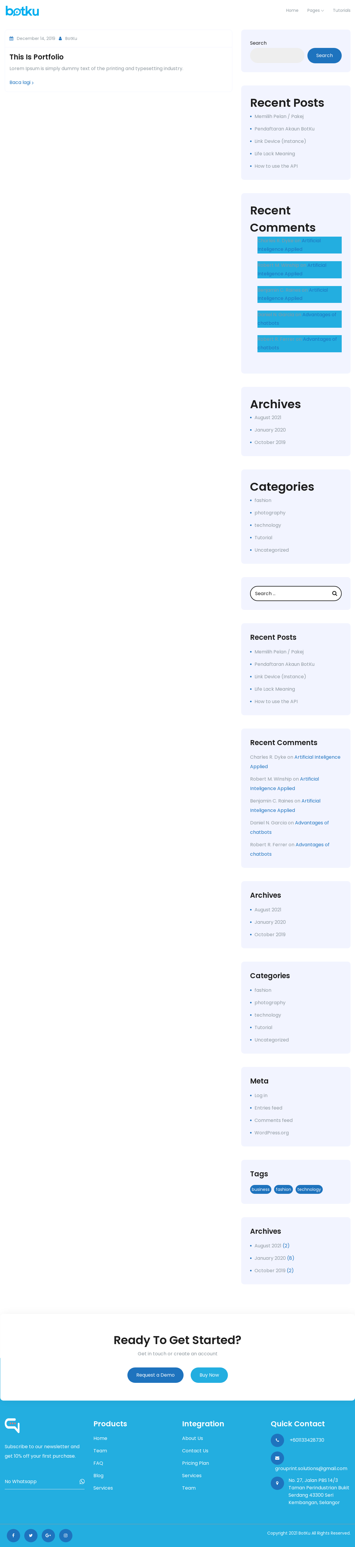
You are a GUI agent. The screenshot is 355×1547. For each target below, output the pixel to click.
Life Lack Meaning (275, 153)
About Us (192, 1438)
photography (270, 512)
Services (103, 1488)
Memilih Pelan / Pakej (279, 116)
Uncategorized (272, 550)
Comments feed (274, 1120)
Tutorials (342, 10)
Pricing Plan (195, 1463)
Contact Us (195, 1450)
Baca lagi (21, 82)
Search (258, 43)
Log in (261, 1095)
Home (100, 1438)
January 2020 (270, 430)
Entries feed (268, 1107)
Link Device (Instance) (280, 141)
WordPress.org (272, 1132)
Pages (313, 10)
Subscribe (82, 1482)
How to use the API (276, 166)
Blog (98, 1475)
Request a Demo (155, 1375)
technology (268, 525)
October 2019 (270, 442)
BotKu (68, 38)
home (292, 10)
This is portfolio (36, 57)
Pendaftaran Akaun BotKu (285, 128)
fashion (263, 500)
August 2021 (268, 417)
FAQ (98, 1463)
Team (100, 1450)
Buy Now (209, 1375)
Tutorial (263, 537)
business (261, 1189)
